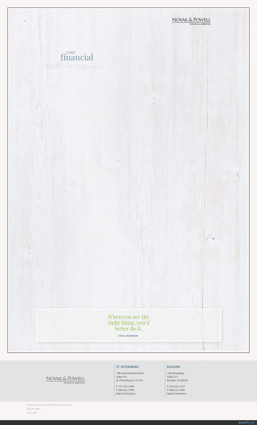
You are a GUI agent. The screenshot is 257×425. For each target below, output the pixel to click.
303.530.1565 (177, 386)
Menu (25, 19)
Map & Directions (125, 393)
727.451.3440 (126, 386)
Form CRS (31, 413)
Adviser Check (34, 409)
